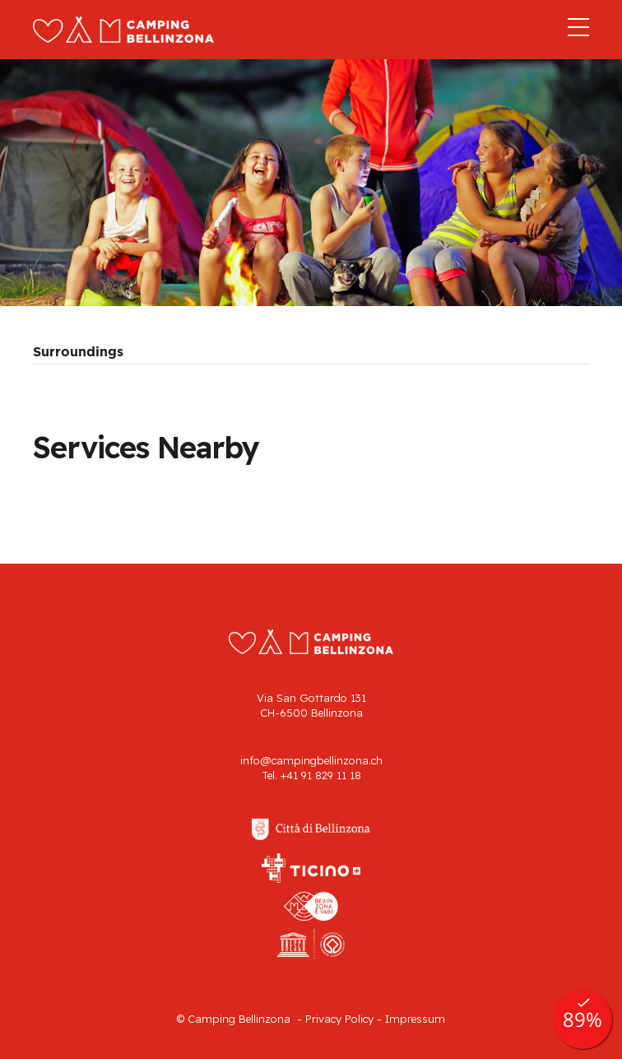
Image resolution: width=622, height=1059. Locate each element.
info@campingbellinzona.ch (311, 760)
